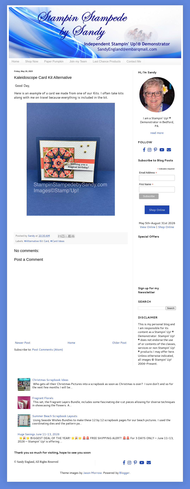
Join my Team (78, 61)
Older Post (119, 343)
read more (157, 133)
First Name (146, 184)
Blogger (124, 473)
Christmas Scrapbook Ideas (50, 380)
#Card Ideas (57, 241)
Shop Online (157, 210)
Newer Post (22, 343)
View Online (147, 227)
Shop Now (31, 61)
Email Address (148, 172)
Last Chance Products (106, 61)
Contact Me (134, 61)
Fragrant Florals (42, 398)
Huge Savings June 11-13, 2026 (38, 434)
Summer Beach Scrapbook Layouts (54, 416)
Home (15, 61)
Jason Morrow (92, 473)
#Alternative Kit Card (36, 241)
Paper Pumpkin (54, 61)
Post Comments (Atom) (47, 349)
